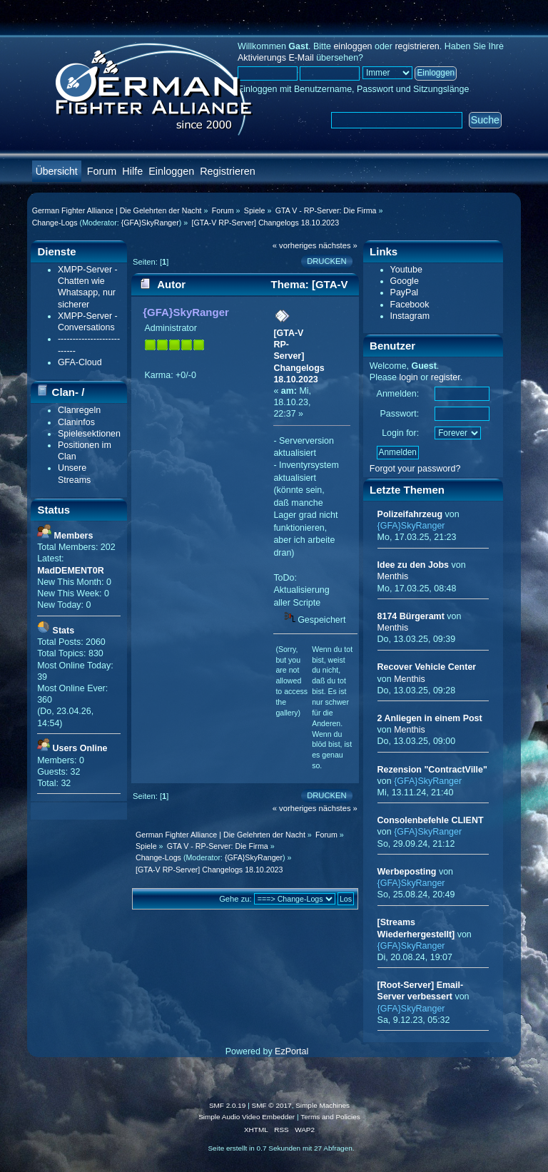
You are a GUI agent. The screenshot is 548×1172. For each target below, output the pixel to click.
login (408, 377)
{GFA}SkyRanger (150, 222)
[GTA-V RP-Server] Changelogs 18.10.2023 (298, 356)
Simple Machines (322, 1105)
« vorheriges (295, 245)
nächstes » (338, 245)
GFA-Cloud (80, 362)
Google (404, 281)
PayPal (404, 292)
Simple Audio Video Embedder (246, 1117)
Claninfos (76, 422)
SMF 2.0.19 (227, 1105)
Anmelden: (398, 394)
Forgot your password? (415, 469)
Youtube (406, 270)
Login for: (400, 433)
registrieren (417, 46)
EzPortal (291, 1051)
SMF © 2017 (272, 1105)
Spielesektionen (89, 434)
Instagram (410, 316)
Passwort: (399, 414)
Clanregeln (79, 410)
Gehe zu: (235, 899)
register (445, 377)
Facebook (410, 305)
